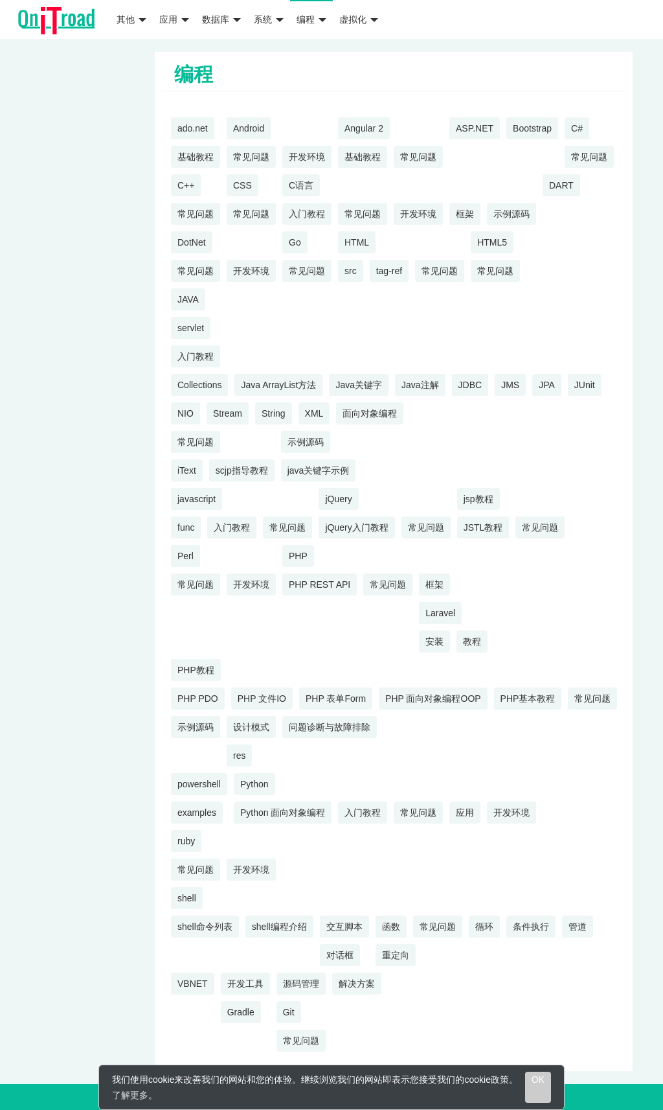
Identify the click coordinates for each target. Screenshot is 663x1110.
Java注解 (420, 385)
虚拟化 (358, 19)
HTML (356, 242)
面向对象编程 (370, 413)
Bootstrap (532, 128)
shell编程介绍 (279, 926)
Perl (185, 556)
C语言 (301, 185)
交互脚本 (344, 926)
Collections (199, 385)
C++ (185, 185)
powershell (199, 784)
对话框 (340, 955)
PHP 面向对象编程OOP (433, 698)
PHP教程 (195, 670)
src (350, 271)
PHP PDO (197, 698)
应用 (174, 19)
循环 (484, 926)
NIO (185, 413)
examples (196, 812)
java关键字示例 (318, 470)
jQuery (338, 499)
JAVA (188, 299)
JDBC (470, 385)
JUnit (584, 385)
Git (289, 1012)
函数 (391, 926)
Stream (227, 413)
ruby (186, 841)
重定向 (395, 955)
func (185, 527)
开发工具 (245, 983)
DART (561, 185)
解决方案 (357, 983)
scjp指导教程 (242, 470)
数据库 (221, 19)
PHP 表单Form (336, 698)
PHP (298, 556)
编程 (311, 19)
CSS (242, 185)
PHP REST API (319, 584)
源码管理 (301, 983)
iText (186, 470)
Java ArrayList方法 (278, 385)
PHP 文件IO (262, 698)
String (274, 413)
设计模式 (251, 727)
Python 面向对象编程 (282, 812)
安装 (434, 641)
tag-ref (389, 271)
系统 (269, 19)
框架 (465, 214)
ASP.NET (474, 128)
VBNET (192, 983)
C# (577, 128)
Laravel (440, 613)
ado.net (192, 128)
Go (295, 242)
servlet (190, 328)
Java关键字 (358, 385)
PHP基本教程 (528, 698)
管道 (577, 926)
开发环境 (307, 157)
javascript (196, 499)
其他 (131, 19)
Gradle (240, 1012)
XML (314, 413)
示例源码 (511, 214)
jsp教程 (478, 499)
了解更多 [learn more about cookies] (130, 1095)
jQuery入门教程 (356, 527)
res (239, 755)
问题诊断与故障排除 (329, 727)
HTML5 (492, 242)
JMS (510, 385)
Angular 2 (363, 128)
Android (248, 128)
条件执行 (531, 926)
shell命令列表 (204, 926)
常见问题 (251, 157)
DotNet (191, 242)
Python (254, 784)
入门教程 (307, 214)
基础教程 (195, 157)
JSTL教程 (483, 527)
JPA (547, 385)
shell (186, 898)
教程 (472, 641)
